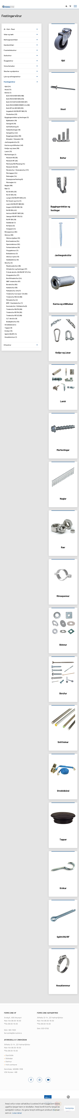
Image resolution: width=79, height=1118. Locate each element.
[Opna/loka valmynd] (75, 6)
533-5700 (45, 1028)
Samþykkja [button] (69, 1108)
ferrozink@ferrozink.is (13, 1033)
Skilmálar (9, 1058)
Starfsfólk (9, 1055)
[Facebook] (30, 1079)
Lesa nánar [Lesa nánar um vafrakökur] (17, 1113)
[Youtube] (48, 1079)
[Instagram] (39, 1079)
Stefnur (9, 1061)
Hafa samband (11, 1064)
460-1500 (12, 1030)
